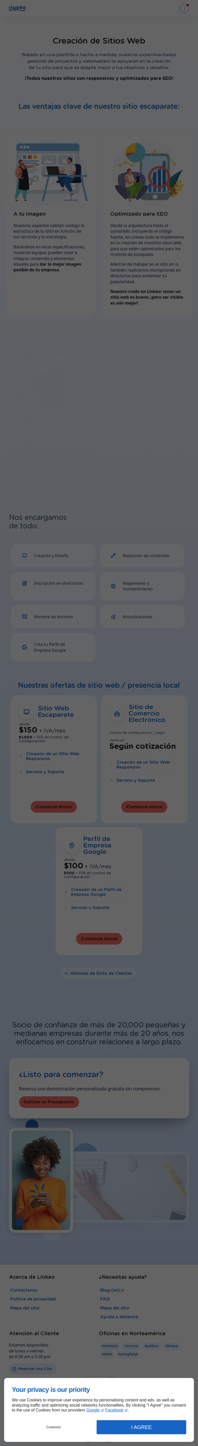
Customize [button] (53, 1427)
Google (93, 1410)
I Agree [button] (141, 1427)
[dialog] (99, 1410)
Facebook (114, 1410)
